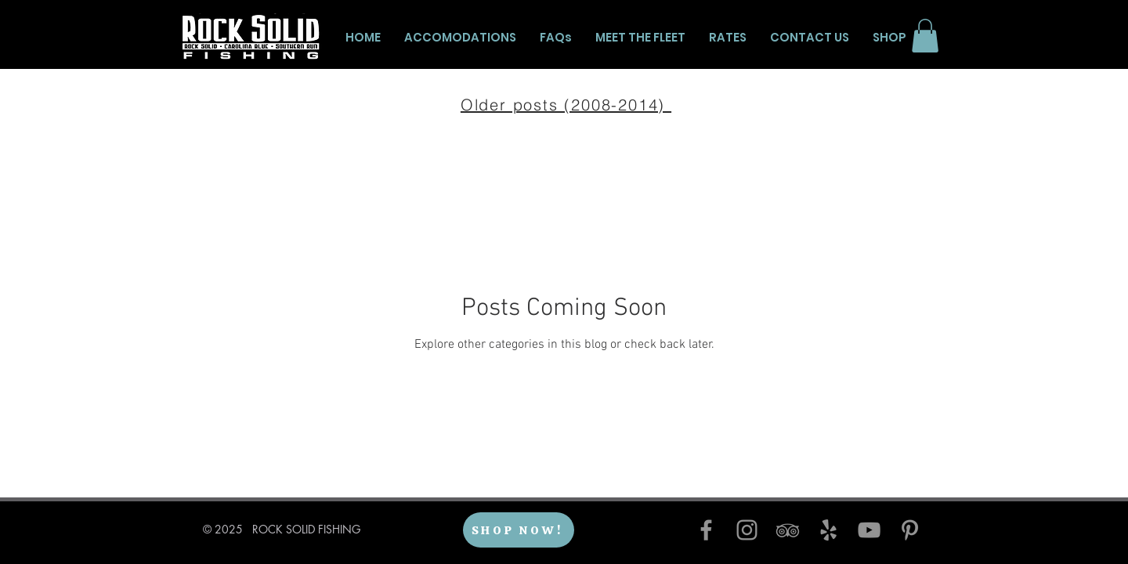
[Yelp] (828, 530)
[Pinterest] (910, 530)
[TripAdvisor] (787, 530)
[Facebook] (706, 530)
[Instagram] (747, 530)
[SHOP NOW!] (518, 530)
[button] (925, 35)
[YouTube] (869, 530)
